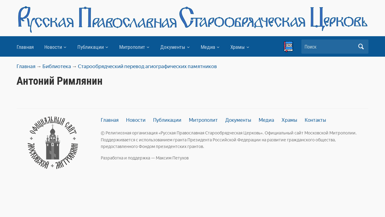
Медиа (208, 47)
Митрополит (132, 47)
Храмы (237, 47)
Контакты (315, 120)
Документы (172, 47)
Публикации (90, 47)
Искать (360, 46)
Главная (25, 47)
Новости (53, 47)
